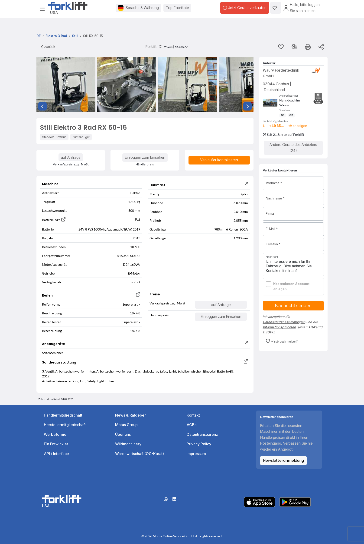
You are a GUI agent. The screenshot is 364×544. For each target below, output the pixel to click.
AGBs (191, 424)
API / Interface (56, 453)
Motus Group (126, 424)
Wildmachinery (128, 444)
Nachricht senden (293, 305)
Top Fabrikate (177, 7)
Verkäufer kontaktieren (219, 160)
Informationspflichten (279, 327)
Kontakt (193, 415)
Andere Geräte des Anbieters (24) (293, 147)
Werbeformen (56, 434)
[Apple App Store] (259, 501)
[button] (282, 341)
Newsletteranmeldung (283, 460)
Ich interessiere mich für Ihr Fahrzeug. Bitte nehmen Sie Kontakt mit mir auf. (293, 264)
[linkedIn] (174, 500)
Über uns (123, 434)
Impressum (196, 453)
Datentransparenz (202, 434)
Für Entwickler (56, 444)
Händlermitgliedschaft (63, 415)
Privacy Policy (199, 444)
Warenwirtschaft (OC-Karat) (139, 453)
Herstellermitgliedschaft (65, 424)
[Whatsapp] (166, 500)
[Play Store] (295, 501)
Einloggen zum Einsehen (145, 157)
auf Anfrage (71, 157)
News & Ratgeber (130, 415)
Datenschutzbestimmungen (284, 322)
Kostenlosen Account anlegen (291, 286)
